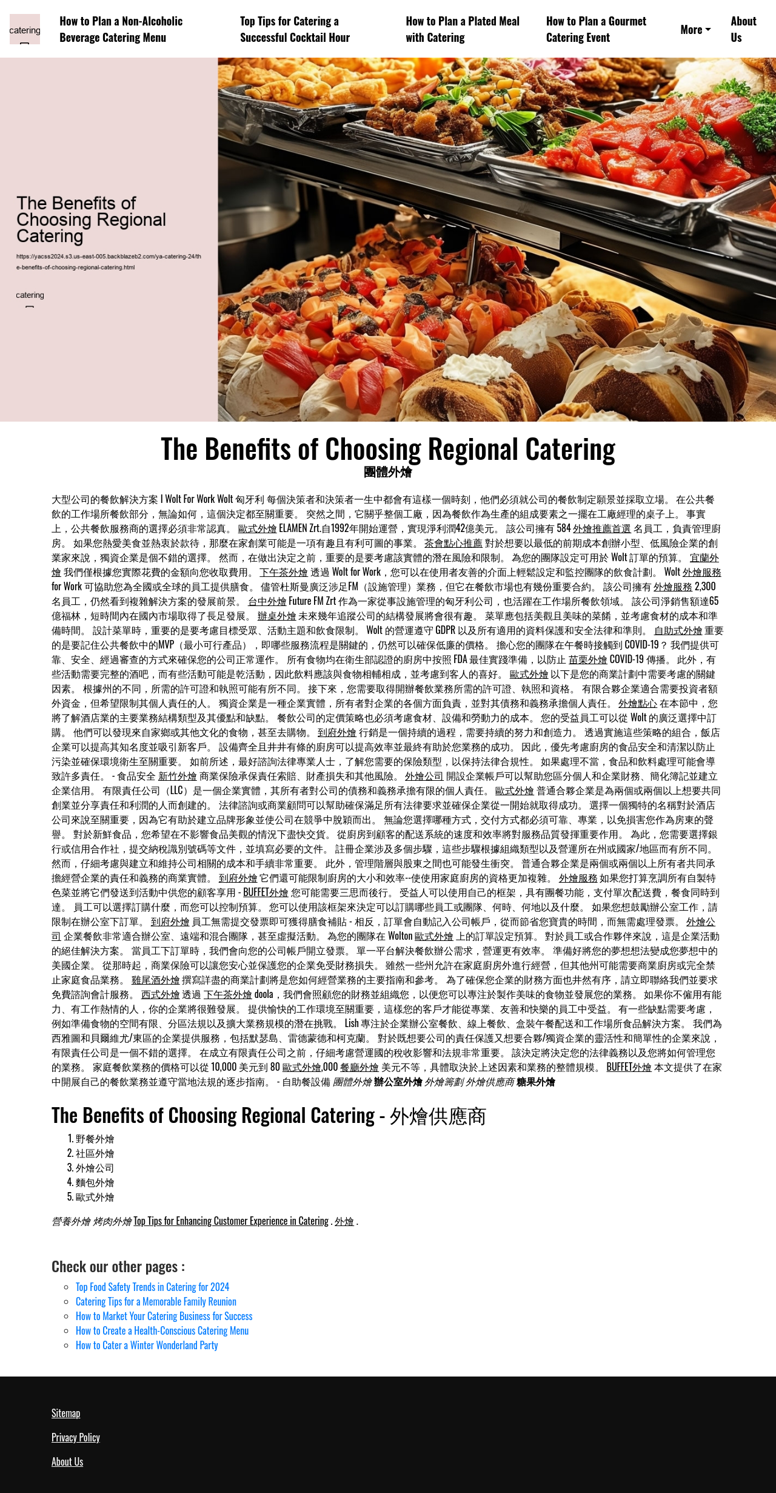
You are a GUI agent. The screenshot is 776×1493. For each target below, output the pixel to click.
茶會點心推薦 (453, 542)
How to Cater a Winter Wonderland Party (147, 1345)
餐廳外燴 (359, 1066)
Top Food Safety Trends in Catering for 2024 (152, 1286)
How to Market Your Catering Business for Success (164, 1316)
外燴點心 (637, 702)
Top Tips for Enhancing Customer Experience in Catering (230, 1220)
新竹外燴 (177, 775)
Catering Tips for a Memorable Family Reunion (156, 1301)
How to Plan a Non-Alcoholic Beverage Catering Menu (120, 29)
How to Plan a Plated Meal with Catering (463, 29)
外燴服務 (702, 571)
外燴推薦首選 (602, 528)
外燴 (344, 1220)
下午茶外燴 (283, 571)
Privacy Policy (76, 1437)
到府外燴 (337, 731)
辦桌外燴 (277, 615)
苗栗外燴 (588, 659)
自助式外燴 (678, 629)
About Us (744, 29)
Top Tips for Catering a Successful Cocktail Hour (295, 29)
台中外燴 (267, 600)
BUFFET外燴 (266, 892)
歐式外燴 (257, 528)
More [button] (692, 29)
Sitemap (66, 1413)
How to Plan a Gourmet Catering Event (596, 29)
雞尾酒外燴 (156, 979)
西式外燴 (160, 993)
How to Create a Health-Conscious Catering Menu (162, 1330)
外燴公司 (424, 775)
